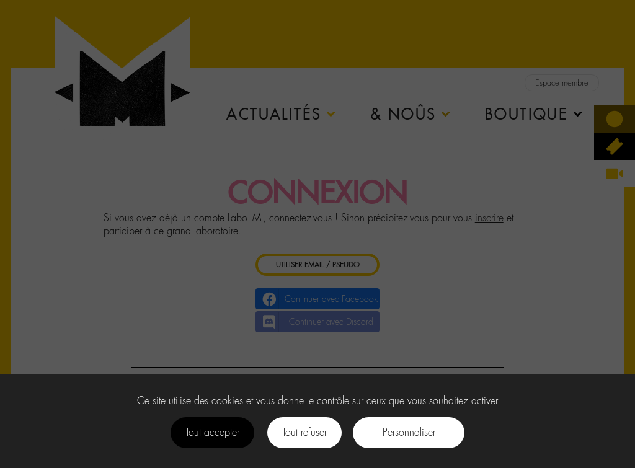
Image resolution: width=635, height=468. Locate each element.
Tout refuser (304, 432)
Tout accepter (212, 432)
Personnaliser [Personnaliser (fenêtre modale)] (409, 432)
